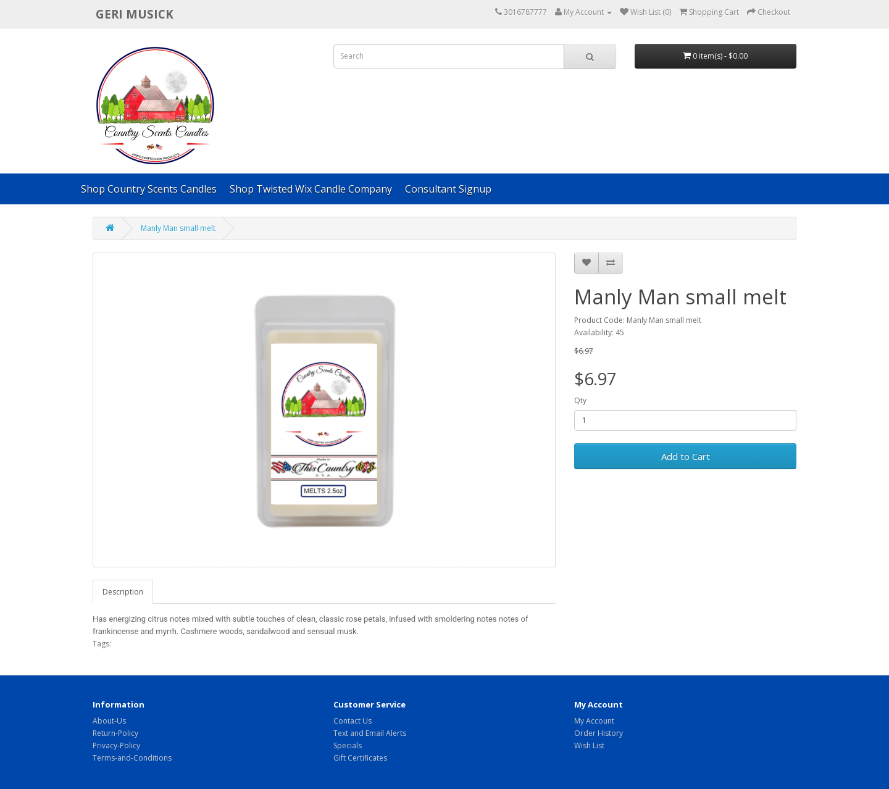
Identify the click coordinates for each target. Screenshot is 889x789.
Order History (598, 733)
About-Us (109, 721)
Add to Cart (685, 456)
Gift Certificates (360, 758)
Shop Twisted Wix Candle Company (311, 189)
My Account (594, 721)
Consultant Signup (448, 189)
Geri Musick (134, 14)
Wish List (589, 745)
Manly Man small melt (178, 228)
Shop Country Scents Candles (149, 189)
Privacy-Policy (116, 745)
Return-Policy (115, 733)
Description (122, 592)
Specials (347, 745)
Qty (580, 400)
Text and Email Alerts (369, 733)
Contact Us (352, 721)
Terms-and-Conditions (132, 758)
